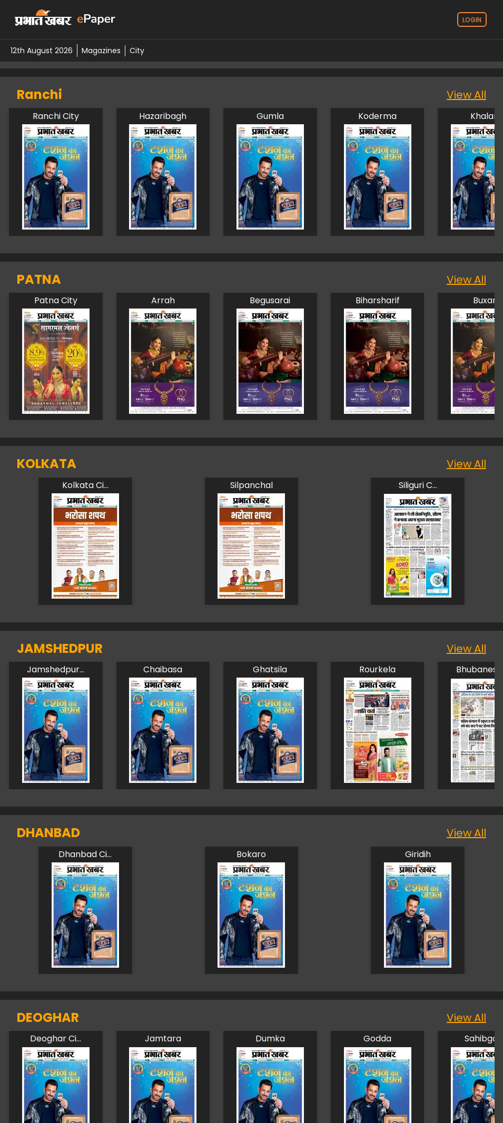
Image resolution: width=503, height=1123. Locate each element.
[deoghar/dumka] (270, 1038)
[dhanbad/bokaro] (251, 854)
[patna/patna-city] (56, 300)
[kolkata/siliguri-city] (418, 485)
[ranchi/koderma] (378, 116)
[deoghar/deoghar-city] (56, 1038)
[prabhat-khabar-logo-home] (43, 19)
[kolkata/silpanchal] (251, 485)
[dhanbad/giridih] (418, 854)
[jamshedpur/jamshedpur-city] (56, 669)
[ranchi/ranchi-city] (56, 116)
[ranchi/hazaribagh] (163, 116)
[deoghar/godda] (378, 1038)
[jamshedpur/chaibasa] (163, 669)
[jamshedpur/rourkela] (378, 669)
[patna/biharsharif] (378, 300)
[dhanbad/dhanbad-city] (85, 854)
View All (466, 94)
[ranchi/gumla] (270, 116)
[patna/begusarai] (270, 300)
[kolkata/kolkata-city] (85, 485)
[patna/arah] (163, 300)
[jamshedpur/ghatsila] (270, 669)
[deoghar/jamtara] (163, 1038)
